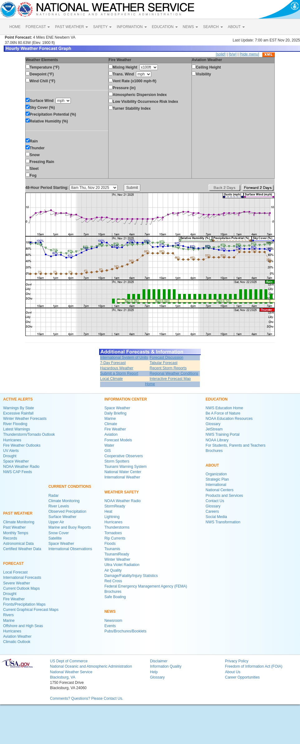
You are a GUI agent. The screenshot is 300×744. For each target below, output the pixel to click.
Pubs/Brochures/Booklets (125, 631)
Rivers (8, 615)
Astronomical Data (18, 543)
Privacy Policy (236, 661)
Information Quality (165, 666)
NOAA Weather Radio (21, 466)
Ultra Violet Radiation (122, 565)
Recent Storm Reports (168, 368)
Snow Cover (58, 533)
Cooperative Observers (123, 456)
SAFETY (102, 27)
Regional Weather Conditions (174, 373)
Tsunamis (112, 549)
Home (150, 384)
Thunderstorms (117, 527)
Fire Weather (14, 599)
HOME (15, 27)
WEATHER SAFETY (121, 492)
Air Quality (113, 570)
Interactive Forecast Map (170, 379)
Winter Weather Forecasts (24, 418)
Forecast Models (118, 440)
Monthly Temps (15, 533)
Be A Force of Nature (223, 413)
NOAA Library (217, 440)
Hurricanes (12, 440)
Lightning (112, 517)
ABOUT (236, 27)
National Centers (219, 490)
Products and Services (224, 495)
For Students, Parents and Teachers (235, 445)
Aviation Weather (17, 636)
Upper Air (56, 522)
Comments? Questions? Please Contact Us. (86, 698)
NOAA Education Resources (229, 418)
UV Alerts (11, 451)
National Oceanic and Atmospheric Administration (91, 666)
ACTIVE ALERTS (18, 399)
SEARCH (213, 27)
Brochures (113, 591)
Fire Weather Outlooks (22, 445)
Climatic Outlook (16, 642)
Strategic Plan (217, 479)
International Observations (70, 549)
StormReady (114, 506)
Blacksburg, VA (62, 677)
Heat (108, 511)
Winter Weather (117, 559)
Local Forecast (15, 572)
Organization (216, 474)
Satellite (55, 538)
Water (109, 445)
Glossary (213, 424)
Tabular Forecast (163, 363)
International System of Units (124, 357)
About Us (232, 672)
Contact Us (215, 501)
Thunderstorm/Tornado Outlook (29, 434)
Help (154, 672)
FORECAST (38, 27)
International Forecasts (22, 577)
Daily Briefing (115, 413)
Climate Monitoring (18, 522)
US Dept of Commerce (69, 661)
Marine (9, 620)
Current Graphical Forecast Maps (30, 609)
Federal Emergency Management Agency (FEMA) (145, 586)
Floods (110, 543)
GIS (107, 451)
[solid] (220, 54)
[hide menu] (249, 54)
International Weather (122, 477)
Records (10, 538)
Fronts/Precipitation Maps (24, 604)
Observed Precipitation (67, 511)
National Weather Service (71, 672)
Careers (212, 511)
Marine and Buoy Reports (69, 527)
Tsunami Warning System (125, 466)
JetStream (214, 429)
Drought (10, 456)
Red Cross (113, 581)
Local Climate (111, 379)
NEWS (190, 27)
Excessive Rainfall (18, 413)
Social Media (216, 517)
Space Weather (16, 461)
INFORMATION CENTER (125, 399)
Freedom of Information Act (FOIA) (253, 666)
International (216, 484)
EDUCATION (165, 27)
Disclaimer (158, 661)
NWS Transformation (223, 522)
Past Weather (14, 527)
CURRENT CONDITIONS (69, 486)
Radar (53, 495)
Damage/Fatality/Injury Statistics (131, 576)
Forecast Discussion (166, 357)
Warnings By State (18, 408)
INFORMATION (132, 27)
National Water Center (122, 472)
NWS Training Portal (223, 434)
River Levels (58, 506)
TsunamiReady (116, 554)
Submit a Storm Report (119, 373)
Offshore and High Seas (23, 626)
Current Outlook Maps (21, 588)
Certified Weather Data (22, 549)
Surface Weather (62, 517)
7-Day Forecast (113, 363)
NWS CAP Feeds (17, 472)
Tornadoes (113, 533)
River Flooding (15, 424)
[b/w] (232, 54)
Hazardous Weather (116, 368)
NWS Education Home (224, 408)
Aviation (111, 434)
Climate (110, 424)
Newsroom (113, 620)
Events (110, 626)
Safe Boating (115, 597)
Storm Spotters (116, 461)
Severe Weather (16, 583)
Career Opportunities (242, 677)
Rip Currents (114, 538)
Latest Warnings (16, 429)
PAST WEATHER (71, 27)
